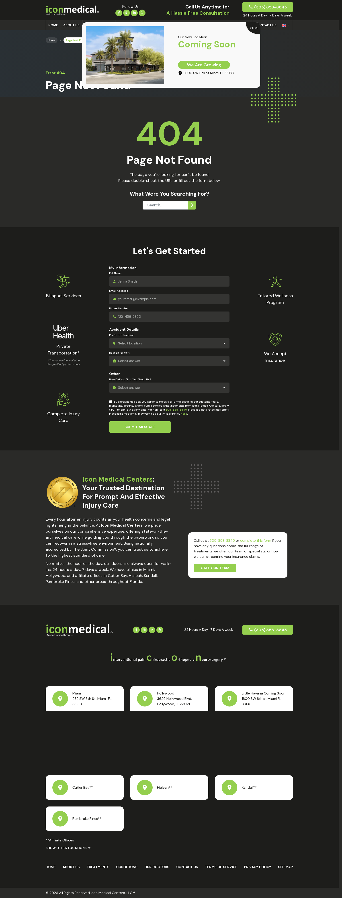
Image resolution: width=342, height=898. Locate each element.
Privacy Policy (257, 867)
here (184, 413)
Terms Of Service (221, 867)
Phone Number (119, 308)
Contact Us (266, 25)
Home (53, 25)
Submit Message (140, 427)
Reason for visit (119, 352)
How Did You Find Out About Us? (130, 379)
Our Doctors (156, 867)
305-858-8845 (176, 409)
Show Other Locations (66, 848)
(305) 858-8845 (270, 7)
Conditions (126, 867)
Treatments (98, 867)
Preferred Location (121, 335)
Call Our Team (215, 568)
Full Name (115, 273)
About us (71, 25)
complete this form (255, 540)
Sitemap (285, 867)
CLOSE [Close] (254, 28)
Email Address (118, 291)
